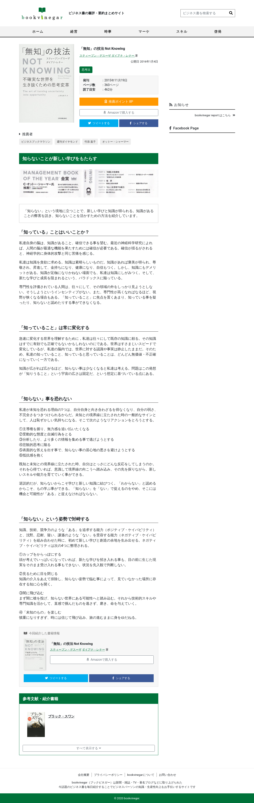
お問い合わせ (167, 774)
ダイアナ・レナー (123, 55)
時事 (108, 32)
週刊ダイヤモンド (70, 141)
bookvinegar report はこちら (215, 115)
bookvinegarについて (140, 774)
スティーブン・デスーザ (95, 55)
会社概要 (83, 774)
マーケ (144, 32)
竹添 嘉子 (95, 141)
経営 (74, 32)
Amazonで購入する (118, 112)
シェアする (139, 123)
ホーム (37, 32)
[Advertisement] (202, 71)
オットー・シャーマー (121, 141)
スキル (181, 32)
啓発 (218, 32)
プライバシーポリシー (108, 774)
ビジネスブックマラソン (37, 141)
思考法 (86, 69)
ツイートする (99, 123)
